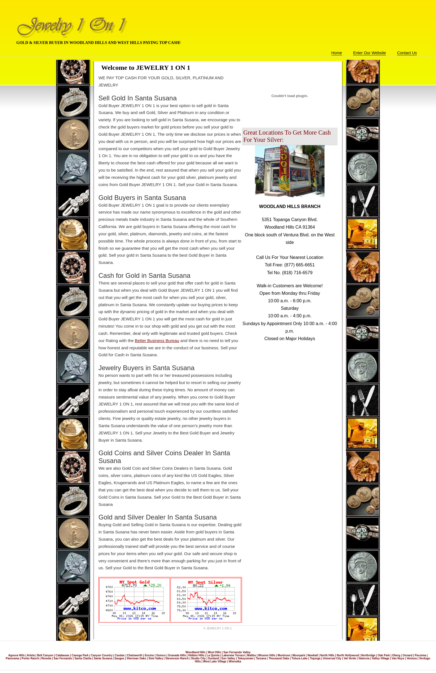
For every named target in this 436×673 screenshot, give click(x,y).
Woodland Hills (195, 652)
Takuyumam (245, 658)
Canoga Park (79, 655)
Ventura (412, 658)
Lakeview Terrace (233, 655)
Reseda (46, 658)
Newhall (313, 655)
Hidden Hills (196, 655)
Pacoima (420, 655)
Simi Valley (155, 658)
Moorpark (299, 655)
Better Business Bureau (157, 340)
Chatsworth (134, 655)
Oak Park (384, 655)
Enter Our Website (369, 53)
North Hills (327, 655)
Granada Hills (177, 655)
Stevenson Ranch (177, 658)
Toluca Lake (300, 658)
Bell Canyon (45, 655)
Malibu (251, 655)
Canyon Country (102, 655)
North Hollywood (348, 655)
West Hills (214, 652)
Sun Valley (228, 658)
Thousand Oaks (279, 658)
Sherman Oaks (136, 658)
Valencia (364, 658)
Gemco (161, 655)
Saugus (119, 658)
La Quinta (213, 655)
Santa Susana (103, 658)
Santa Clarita (83, 658)
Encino (149, 655)
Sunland (213, 658)
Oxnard (407, 655)
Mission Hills (266, 655)
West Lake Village (214, 661)
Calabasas (62, 655)
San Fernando (63, 658)
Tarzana (261, 658)
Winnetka (235, 661)
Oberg (396, 655)
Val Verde (350, 658)
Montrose (284, 655)
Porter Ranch (30, 658)
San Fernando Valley (237, 652)
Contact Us (407, 53)
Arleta (31, 655)
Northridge (368, 655)
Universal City (332, 658)
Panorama (12, 658)
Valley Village (380, 658)
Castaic (120, 655)
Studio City (198, 658)
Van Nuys (398, 658)
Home (336, 53)
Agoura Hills (16, 655)
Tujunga (315, 658)
